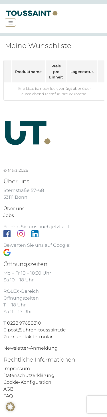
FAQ (8, 396)
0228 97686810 (24, 323)
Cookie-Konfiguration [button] (27, 382)
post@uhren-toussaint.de (37, 330)
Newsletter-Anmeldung (30, 348)
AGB (8, 389)
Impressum (16, 368)
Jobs (8, 215)
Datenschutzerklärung (28, 375)
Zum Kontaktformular (28, 336)
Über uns (14, 208)
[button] (10, 407)
